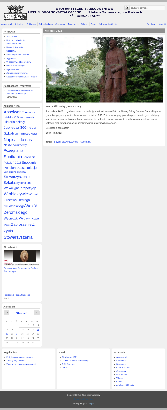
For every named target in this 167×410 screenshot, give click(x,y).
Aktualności (6, 24)
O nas (93, 24)
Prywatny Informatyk (83, 399)
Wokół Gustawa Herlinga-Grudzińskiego (21, 200)
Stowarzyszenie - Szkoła (17, 55)
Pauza (18, 295)
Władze (84, 24)
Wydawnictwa (12, 69)
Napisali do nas (18, 139)
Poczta (65, 368)
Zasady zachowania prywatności (21, 364)
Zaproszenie (21, 224)
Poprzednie (9, 295)
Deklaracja (31, 24)
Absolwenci (11, 36)
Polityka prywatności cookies (19, 357)
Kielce (34, 133)
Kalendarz (19, 24)
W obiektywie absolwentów (18, 62)
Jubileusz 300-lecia (108, 24)
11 (38, 329)
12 (7, 334)
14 (17, 334)
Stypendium (23, 182)
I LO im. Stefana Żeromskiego (75, 361)
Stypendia (10, 58)
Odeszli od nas (46, 24)
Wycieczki (11, 218)
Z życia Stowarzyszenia (66, 141)
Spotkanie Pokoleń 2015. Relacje (21, 77)
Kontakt (162, 24)
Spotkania (10, 51)
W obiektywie (16, 194)
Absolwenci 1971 (69, 357)
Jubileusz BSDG (22, 134)
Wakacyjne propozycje (20, 188)
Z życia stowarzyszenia (16, 73)
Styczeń (21, 313)
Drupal (91, 403)
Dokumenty (73, 24)
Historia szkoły (14, 122)
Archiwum (151, 24)
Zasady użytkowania (15, 361)
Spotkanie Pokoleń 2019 (15, 172)
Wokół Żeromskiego (15, 66)
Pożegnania (13, 150)
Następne (25, 295)
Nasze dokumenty (14, 47)
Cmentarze (60, 24)
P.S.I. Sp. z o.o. (69, 364)
